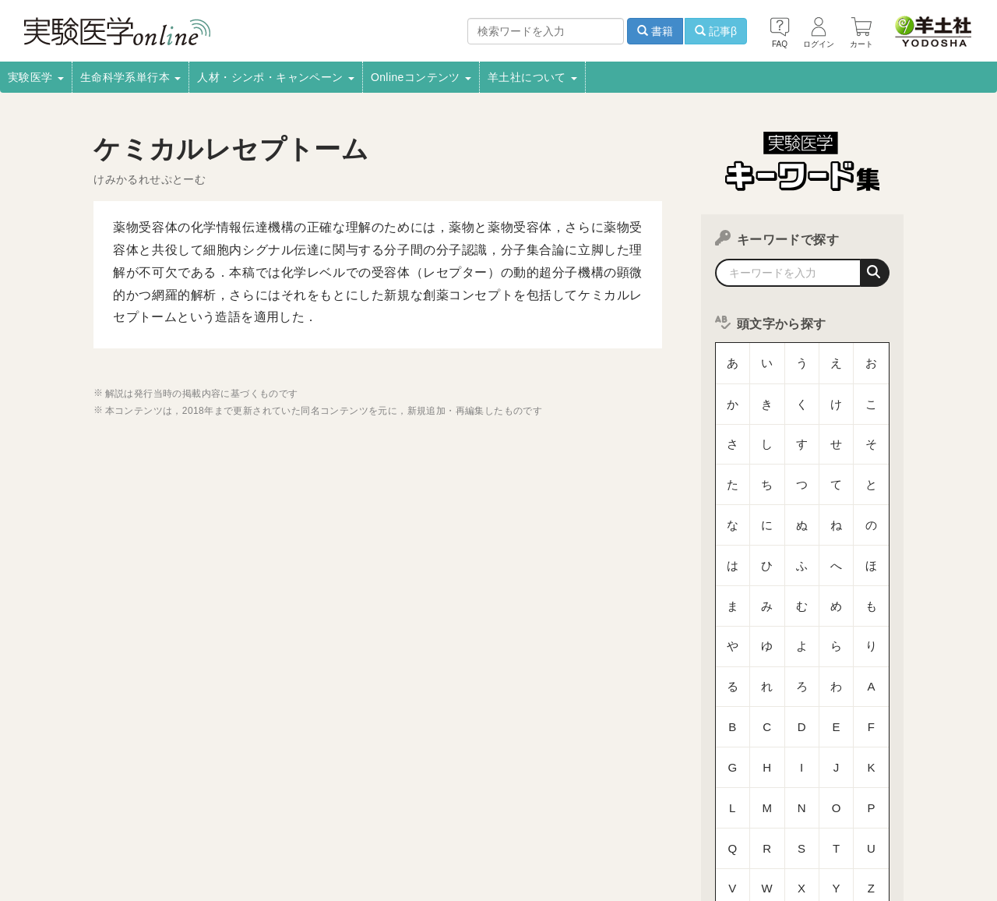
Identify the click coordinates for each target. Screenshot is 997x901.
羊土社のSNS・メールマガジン (866, 822)
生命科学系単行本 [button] (130, 77)
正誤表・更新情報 (468, 822)
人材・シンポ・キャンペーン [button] (275, 77)
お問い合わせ (245, 843)
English (313, 843)
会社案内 (56, 822)
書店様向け (323, 822)
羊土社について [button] (532, 77)
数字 (802, 705)
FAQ (185, 843)
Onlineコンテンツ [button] (421, 77)
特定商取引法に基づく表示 (95, 843)
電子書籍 (257, 822)
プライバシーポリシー (638, 822)
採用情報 (116, 822)
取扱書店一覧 (187, 822)
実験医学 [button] (36, 77)
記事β (716, 31)
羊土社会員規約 (743, 822)
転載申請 (549, 822)
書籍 (655, 31)
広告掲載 (388, 822)
